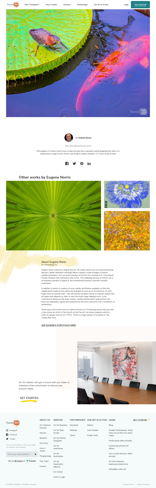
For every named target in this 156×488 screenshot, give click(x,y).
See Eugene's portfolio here (58, 325)
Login (126, 4)
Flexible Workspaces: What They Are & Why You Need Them (121, 433)
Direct (72, 435)
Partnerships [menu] (82, 4)
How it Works (42, 449)
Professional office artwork (120, 440)
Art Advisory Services (45, 426)
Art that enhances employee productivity (118, 462)
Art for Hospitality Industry (58, 464)
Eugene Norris (85, 137)
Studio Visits (92, 435)
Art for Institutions (58, 455)
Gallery (90, 425)
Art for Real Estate (58, 431)
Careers (43, 466)
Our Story (44, 443)
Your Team (44, 461)
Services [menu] (67, 4)
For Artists (58, 472)
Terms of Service (143, 484)
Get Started (140, 4)
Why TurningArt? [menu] (31, 4)
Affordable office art (117, 469)
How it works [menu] (51, 4)
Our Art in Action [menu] (101, 4)
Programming (45, 456)
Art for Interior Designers (59, 439)
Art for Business (60, 425)
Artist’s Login (59, 477)
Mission (43, 433)
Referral (73, 430)
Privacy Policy (128, 484)
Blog (111, 425)
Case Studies (92, 430)
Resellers (74, 425)
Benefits (43, 438)
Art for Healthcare (58, 447)
